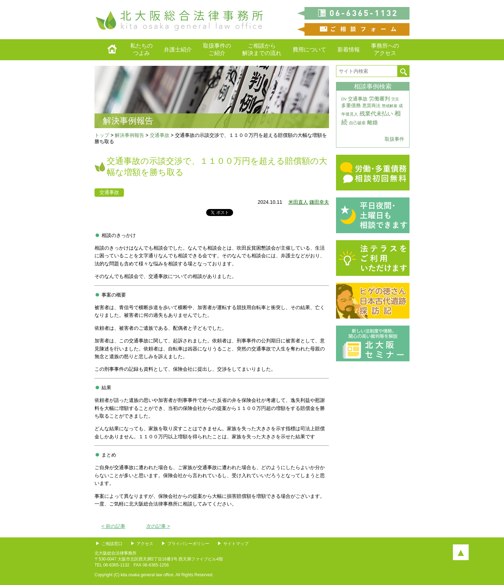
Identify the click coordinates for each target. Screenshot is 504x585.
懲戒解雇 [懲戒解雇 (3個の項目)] (389, 106)
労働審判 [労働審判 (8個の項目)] (379, 99)
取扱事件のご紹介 (217, 49)
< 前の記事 (113, 526)
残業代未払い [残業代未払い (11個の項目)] (376, 114)
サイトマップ (235, 543)
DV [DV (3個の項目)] (344, 99)
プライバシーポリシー (188, 543)
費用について (309, 50)
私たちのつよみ (141, 49)
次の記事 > (158, 526)
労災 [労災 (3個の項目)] (395, 99)
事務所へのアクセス (385, 49)
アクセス (144, 543)
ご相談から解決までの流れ (261, 49)
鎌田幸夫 (319, 202)
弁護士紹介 (178, 50)
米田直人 (298, 202)
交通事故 (109, 192)
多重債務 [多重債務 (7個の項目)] (351, 105)
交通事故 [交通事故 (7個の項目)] (358, 99)
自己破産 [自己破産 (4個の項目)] (357, 122)
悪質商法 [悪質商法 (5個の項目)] (371, 105)
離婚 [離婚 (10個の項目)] (372, 122)
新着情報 (348, 50)
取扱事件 (394, 139)
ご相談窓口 (112, 543)
